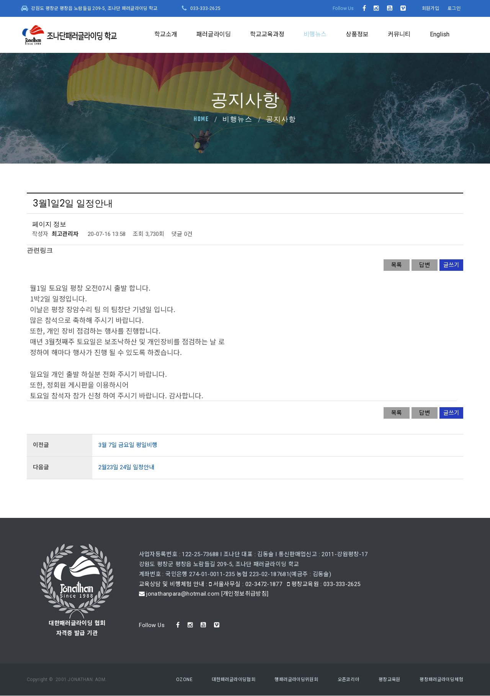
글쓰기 (451, 265)
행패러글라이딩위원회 (296, 679)
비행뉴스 (315, 34)
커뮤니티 (399, 34)
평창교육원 (389, 679)
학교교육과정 (267, 34)
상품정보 (357, 34)
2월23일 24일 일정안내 (126, 467)
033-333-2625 (205, 8)
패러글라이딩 (213, 34)
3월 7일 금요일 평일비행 (127, 445)
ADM (100, 679)
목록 (396, 265)
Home (201, 119)
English (439, 34)
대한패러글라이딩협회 (233, 679)
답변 (424, 265)
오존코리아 (348, 679)
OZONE (184, 679)
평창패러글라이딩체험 (441, 679)
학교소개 (165, 34)
